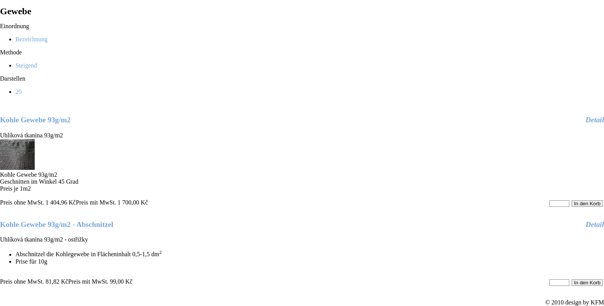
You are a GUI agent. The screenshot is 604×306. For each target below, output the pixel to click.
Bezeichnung (31, 39)
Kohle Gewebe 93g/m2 (35, 120)
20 (18, 91)
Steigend (26, 65)
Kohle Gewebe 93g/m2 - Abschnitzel (56, 224)
